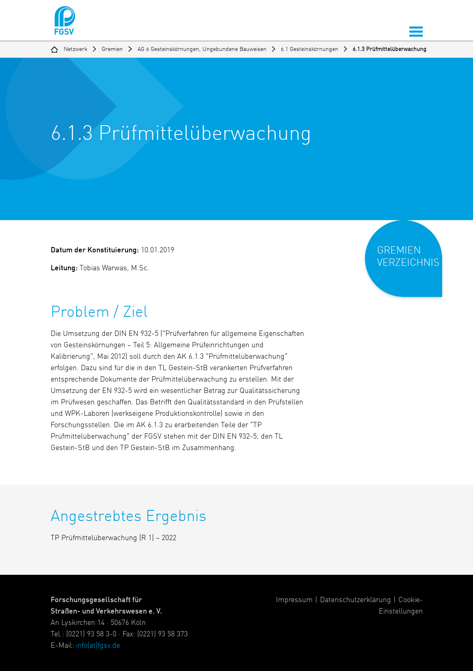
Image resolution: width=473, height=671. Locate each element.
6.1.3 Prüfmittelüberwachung (389, 49)
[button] (409, 265)
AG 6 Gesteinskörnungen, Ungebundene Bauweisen (202, 49)
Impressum (294, 600)
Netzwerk (75, 49)
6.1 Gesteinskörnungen (309, 49)
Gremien (112, 49)
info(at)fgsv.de (98, 645)
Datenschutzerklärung (355, 600)
